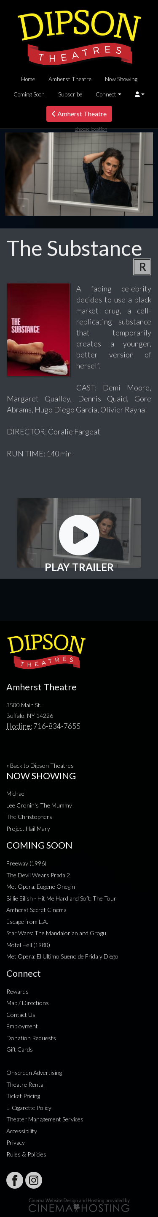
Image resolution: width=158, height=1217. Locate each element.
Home (28, 79)
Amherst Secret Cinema (36, 909)
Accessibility (21, 1131)
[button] (139, 94)
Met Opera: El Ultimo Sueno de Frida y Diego (62, 956)
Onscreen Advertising (34, 1072)
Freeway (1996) (26, 863)
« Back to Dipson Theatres (40, 765)
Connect (106, 94)
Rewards (17, 991)
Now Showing (121, 79)
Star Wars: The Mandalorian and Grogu (56, 933)
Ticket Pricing (23, 1095)
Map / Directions (27, 1002)
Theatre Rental (25, 1084)
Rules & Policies (26, 1154)
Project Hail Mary (28, 828)
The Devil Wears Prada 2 (38, 875)
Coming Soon (29, 94)
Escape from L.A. (27, 921)
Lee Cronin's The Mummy (39, 805)
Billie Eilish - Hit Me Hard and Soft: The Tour (61, 898)
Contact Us (20, 1014)
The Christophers (29, 816)
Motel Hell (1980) (28, 944)
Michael (16, 793)
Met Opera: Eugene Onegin (40, 886)
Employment (22, 1026)
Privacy (15, 1142)
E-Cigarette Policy (28, 1107)
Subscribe (70, 94)
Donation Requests (31, 1037)
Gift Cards (19, 1049)
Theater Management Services (44, 1119)
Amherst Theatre (69, 79)
